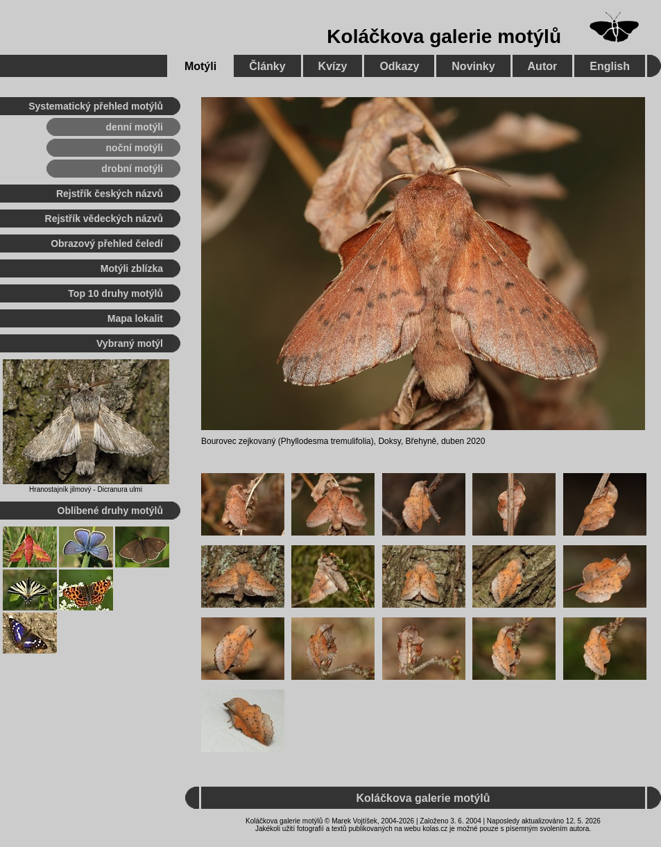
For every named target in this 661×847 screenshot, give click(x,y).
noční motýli (134, 147)
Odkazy (399, 66)
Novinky (473, 66)
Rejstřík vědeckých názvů (104, 218)
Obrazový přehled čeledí (107, 243)
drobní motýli (132, 168)
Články (267, 66)
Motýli (200, 66)
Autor (543, 66)
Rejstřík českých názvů (109, 193)
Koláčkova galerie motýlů (444, 36)
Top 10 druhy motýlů (115, 293)
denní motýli (134, 126)
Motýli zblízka (132, 268)
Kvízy (332, 66)
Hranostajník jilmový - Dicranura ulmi (85, 489)
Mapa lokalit (135, 318)
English (610, 66)
